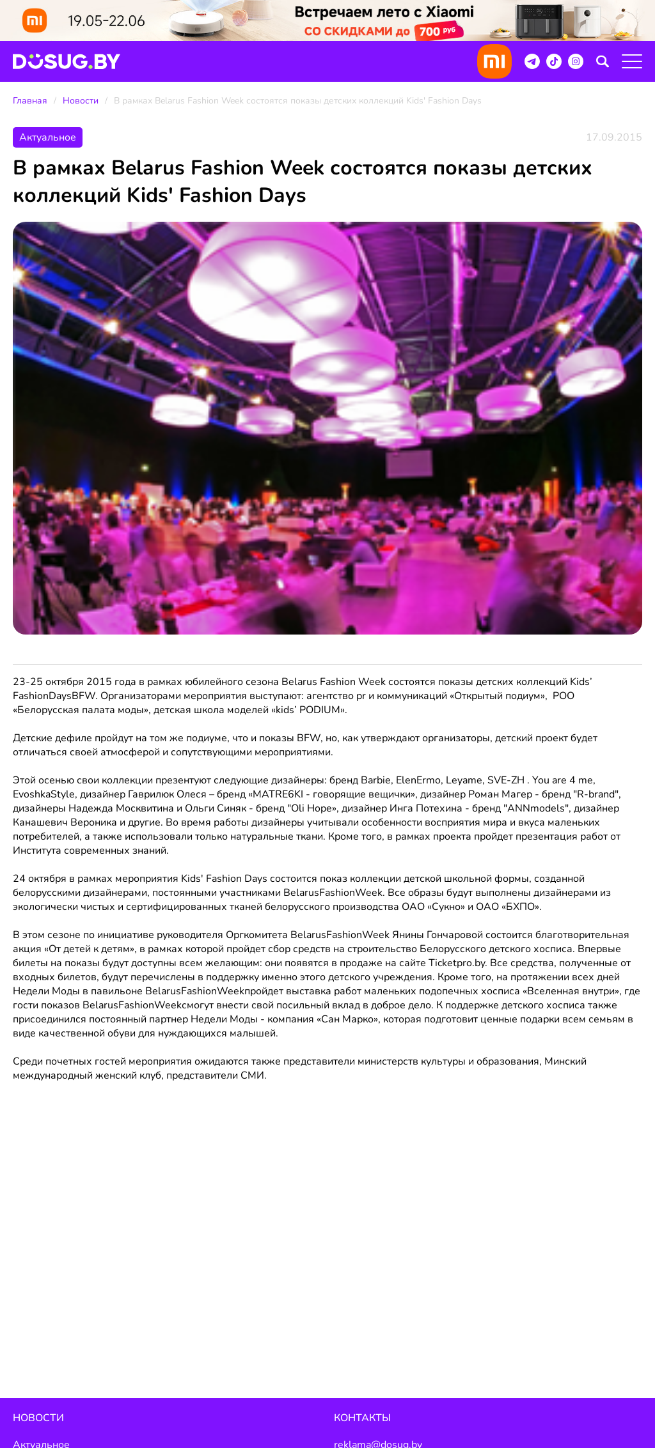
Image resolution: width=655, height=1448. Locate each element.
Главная (30, 101)
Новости (81, 101)
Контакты (362, 1418)
